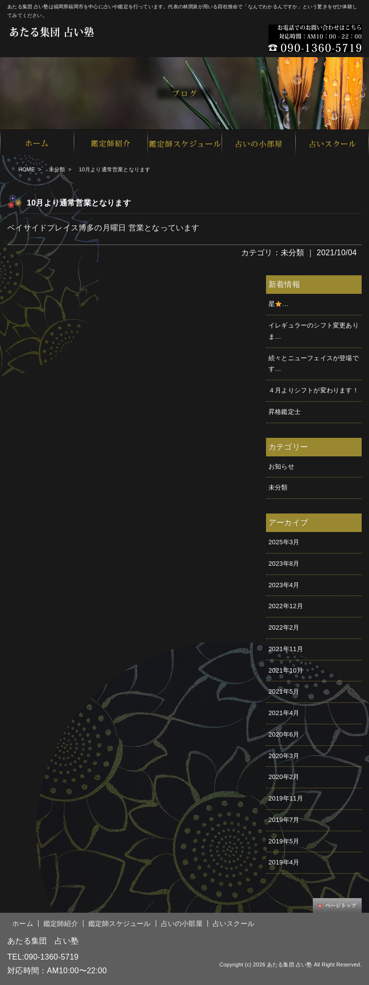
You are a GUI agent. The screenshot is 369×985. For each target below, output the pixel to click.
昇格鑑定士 (284, 411)
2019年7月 (284, 819)
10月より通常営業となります (79, 203)
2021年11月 (285, 649)
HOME (27, 169)
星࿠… (278, 304)
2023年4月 (284, 585)
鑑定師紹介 (60, 923)
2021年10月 (285, 670)
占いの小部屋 (182, 923)
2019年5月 (284, 841)
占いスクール (233, 923)
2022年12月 (285, 606)
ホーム (22, 923)
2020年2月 (284, 776)
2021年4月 (284, 713)
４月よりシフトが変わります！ (313, 390)
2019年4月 (284, 862)
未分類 (57, 169)
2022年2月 (284, 627)
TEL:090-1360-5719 (43, 957)
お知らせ (281, 466)
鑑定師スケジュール (119, 923)
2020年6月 (284, 734)
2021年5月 (284, 691)
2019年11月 (285, 798)
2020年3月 (284, 755)
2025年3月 (284, 542)
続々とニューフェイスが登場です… (313, 363)
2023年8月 (284, 563)
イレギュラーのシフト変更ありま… (313, 331)
